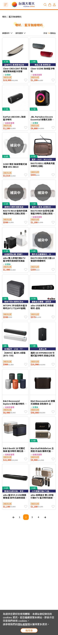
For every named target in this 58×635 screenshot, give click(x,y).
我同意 (29, 630)
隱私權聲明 (24, 624)
